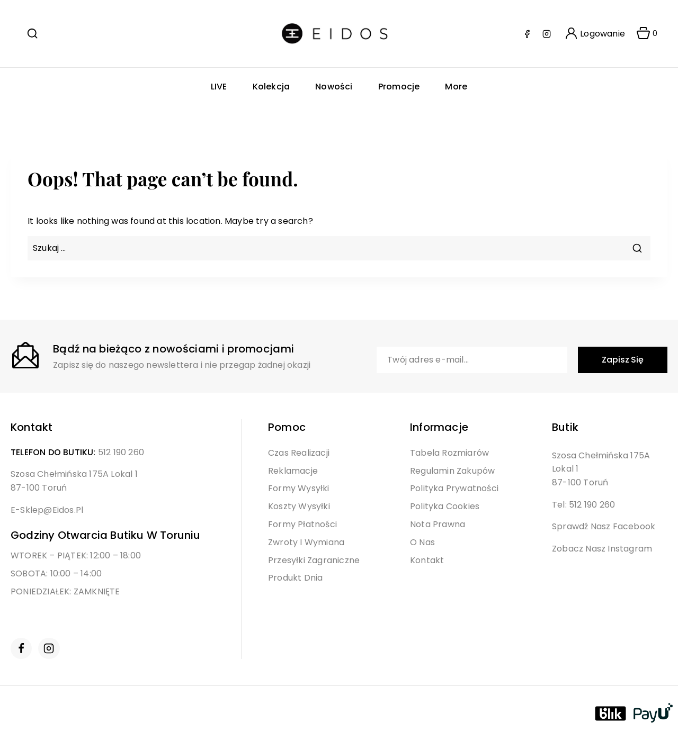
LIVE (219, 86)
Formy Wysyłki (298, 488)
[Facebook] (527, 33)
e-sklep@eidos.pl (47, 510)
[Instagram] (546, 33)
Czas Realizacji (298, 453)
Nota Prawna (437, 524)
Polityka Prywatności (454, 488)
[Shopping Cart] (644, 34)
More (456, 86)
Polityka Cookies (444, 506)
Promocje (399, 86)
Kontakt (427, 560)
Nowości (333, 86)
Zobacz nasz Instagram (602, 549)
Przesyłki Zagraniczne (314, 560)
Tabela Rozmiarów (449, 453)
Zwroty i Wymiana (306, 542)
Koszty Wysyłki (299, 506)
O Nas (422, 542)
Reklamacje (293, 471)
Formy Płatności (302, 524)
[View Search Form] (32, 33)
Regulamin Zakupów (452, 471)
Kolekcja (271, 86)
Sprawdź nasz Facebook (603, 526)
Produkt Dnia (295, 578)
